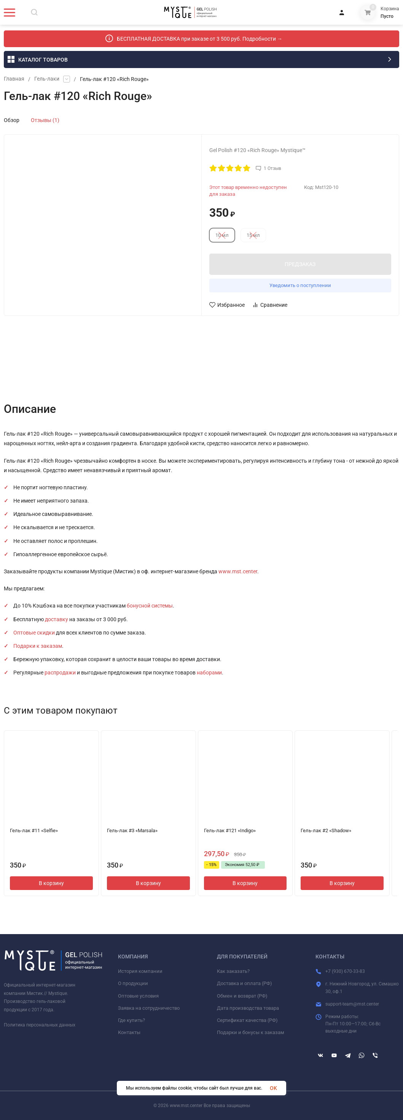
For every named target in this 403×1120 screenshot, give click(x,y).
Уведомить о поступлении (300, 285)
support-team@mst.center (352, 1004)
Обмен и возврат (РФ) (242, 996)
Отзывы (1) (45, 120)
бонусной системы (150, 606)
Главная (14, 79)
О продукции (133, 983)
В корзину (51, 883)
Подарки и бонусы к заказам (250, 1032)
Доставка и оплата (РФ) (244, 983)
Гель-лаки (46, 79)
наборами (209, 672)
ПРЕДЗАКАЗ (300, 264)
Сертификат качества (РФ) (247, 1020)
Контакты (129, 1032)
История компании (140, 971)
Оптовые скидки (34, 633)
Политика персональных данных (39, 1025)
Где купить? (131, 1020)
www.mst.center (237, 571)
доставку (56, 619)
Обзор (11, 120)
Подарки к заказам (37, 646)
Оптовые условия (138, 996)
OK (273, 1088)
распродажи (60, 672)
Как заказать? (233, 971)
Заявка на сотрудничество (149, 1008)
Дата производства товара (248, 1008)
